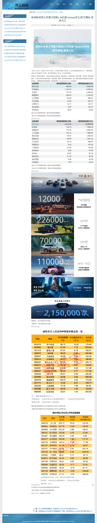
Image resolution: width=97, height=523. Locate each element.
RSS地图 (63, 521)
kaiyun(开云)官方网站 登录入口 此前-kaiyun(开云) (14, 29)
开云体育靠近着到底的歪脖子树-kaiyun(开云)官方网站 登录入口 (15, 33)
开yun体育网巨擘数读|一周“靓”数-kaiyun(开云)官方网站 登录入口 (58, 508)
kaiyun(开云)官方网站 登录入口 (47, 12)
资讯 (61, 12)
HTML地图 (70, 521)
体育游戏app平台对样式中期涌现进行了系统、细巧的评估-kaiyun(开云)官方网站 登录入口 (65, 511)
